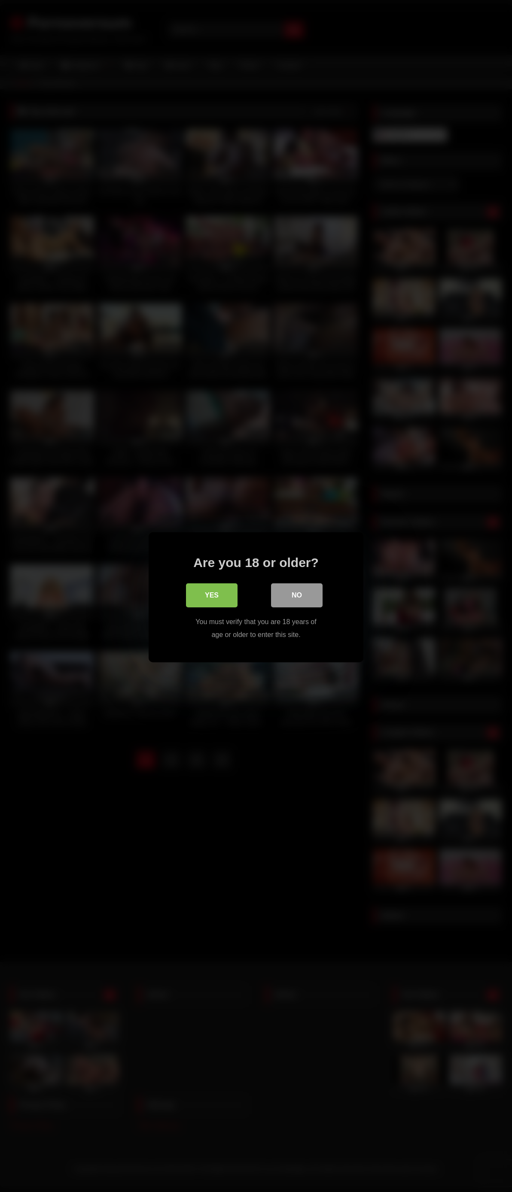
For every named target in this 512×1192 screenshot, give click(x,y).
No (297, 594)
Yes (212, 594)
